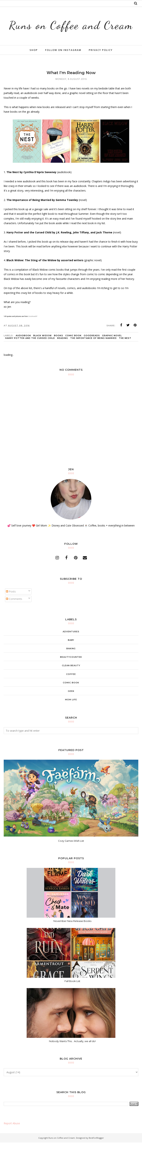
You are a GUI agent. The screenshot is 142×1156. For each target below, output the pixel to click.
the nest (125, 351)
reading (62, 351)
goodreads (92, 348)
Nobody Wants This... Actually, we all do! (72, 1054)
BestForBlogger (96, 1151)
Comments (14, 612)
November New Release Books (72, 934)
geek (71, 704)
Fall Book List (72, 994)
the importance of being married (93, 351)
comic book (73, 348)
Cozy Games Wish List (71, 854)
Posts (11, 605)
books (58, 348)
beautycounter (71, 670)
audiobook (23, 348)
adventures (71, 645)
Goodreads (32, 330)
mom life (71, 713)
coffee (71, 687)
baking (71, 662)
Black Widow (42, 348)
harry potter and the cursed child (30, 351)
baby (71, 653)
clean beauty (71, 679)
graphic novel (112, 348)
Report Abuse (12, 1136)
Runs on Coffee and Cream (71, 31)
